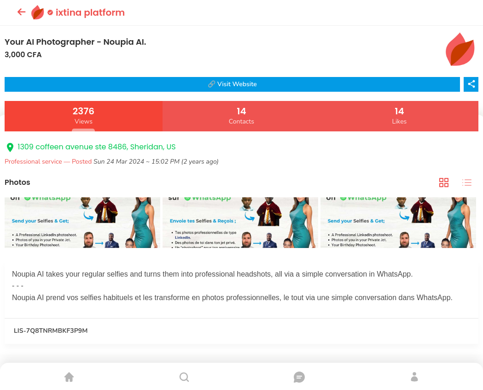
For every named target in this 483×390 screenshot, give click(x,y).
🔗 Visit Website (232, 84)
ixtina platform (86, 12)
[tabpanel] (241, 223)
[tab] (443, 182)
